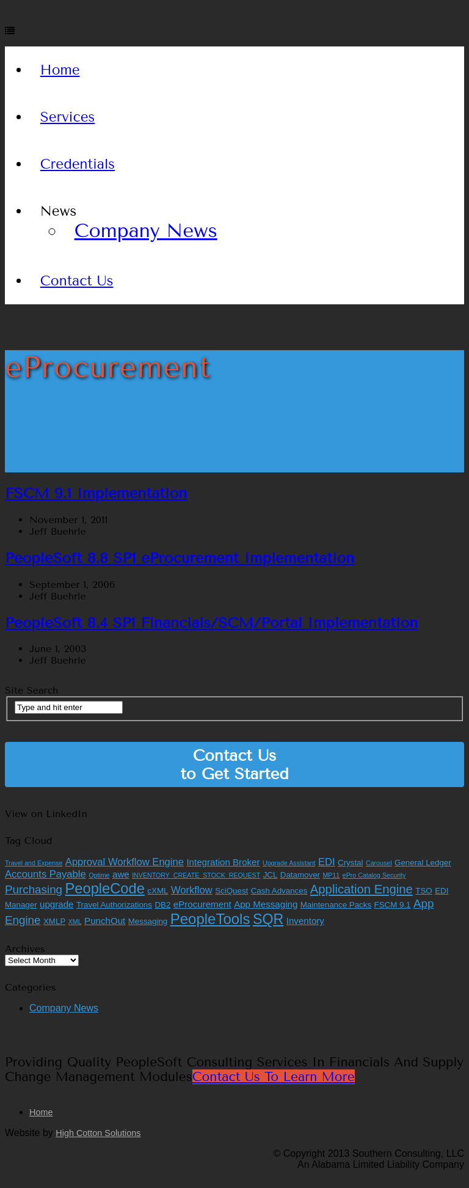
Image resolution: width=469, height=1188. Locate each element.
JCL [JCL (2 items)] (270, 874)
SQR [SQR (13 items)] (268, 919)
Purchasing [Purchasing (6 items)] (33, 889)
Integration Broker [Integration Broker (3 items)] (223, 862)
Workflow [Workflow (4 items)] (192, 890)
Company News (146, 230)
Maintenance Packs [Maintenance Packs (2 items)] (335, 904)
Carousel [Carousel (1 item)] (379, 863)
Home (60, 70)
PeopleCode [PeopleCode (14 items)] (105, 889)
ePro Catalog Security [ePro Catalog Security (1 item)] (374, 875)
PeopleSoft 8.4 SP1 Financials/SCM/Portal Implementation (211, 622)
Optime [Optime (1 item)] (99, 875)
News (58, 211)
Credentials (77, 164)
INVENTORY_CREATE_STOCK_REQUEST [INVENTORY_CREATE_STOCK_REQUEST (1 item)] (196, 875)
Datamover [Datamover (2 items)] (300, 874)
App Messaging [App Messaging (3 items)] (265, 904)
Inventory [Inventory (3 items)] (305, 920)
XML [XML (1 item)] (75, 921)
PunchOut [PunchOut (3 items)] (104, 920)
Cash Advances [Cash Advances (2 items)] (279, 890)
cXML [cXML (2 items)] (157, 890)
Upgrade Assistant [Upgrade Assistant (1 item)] (289, 863)
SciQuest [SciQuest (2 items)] (231, 890)
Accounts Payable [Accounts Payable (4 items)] (45, 874)
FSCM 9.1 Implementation (96, 493)
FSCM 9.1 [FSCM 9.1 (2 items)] (392, 904)
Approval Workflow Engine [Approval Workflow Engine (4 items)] (124, 862)
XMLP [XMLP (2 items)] (54, 921)
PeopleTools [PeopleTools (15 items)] (210, 919)
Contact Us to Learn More (273, 1076)
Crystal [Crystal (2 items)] (350, 862)
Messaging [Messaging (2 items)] (147, 921)
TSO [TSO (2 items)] (423, 890)
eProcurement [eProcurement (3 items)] (202, 904)
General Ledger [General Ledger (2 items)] (422, 862)
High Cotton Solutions (98, 1133)
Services (67, 117)
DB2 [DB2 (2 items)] (162, 904)
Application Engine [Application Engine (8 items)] (361, 889)
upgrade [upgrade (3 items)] (56, 904)
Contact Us (77, 281)
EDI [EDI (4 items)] (326, 862)
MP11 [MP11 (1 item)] (331, 875)
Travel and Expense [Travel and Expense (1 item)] (33, 863)
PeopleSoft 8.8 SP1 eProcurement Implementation (179, 557)
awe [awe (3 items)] (120, 874)
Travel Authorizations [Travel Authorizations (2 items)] (114, 904)
